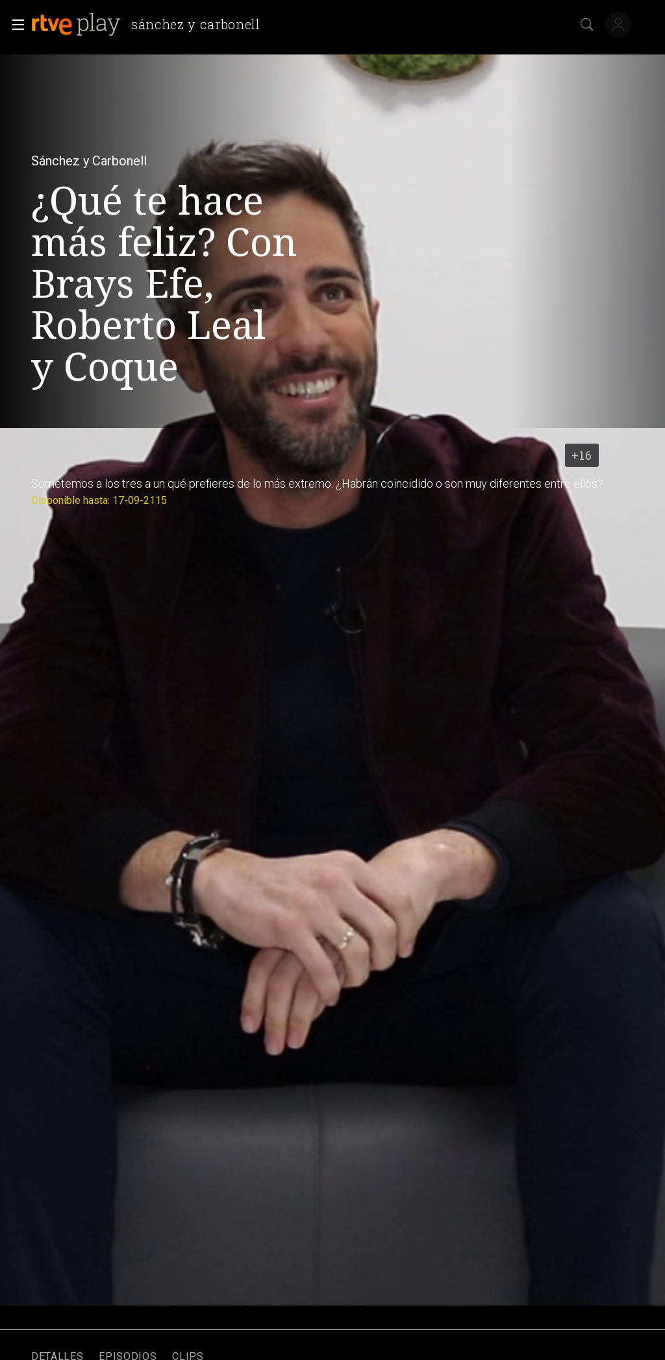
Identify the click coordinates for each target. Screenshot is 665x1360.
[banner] (151, 24)
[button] (14, 24)
